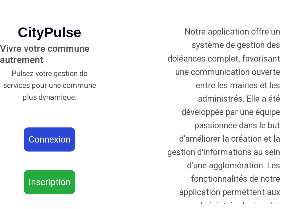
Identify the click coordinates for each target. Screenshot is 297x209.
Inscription (49, 182)
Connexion (49, 139)
